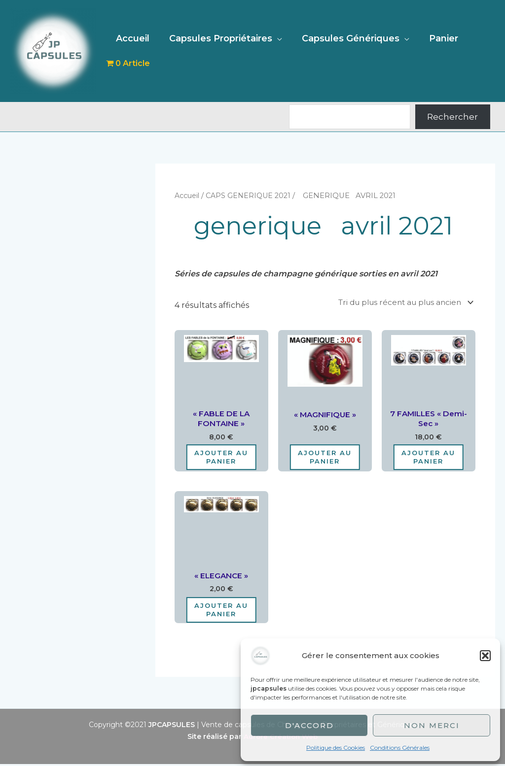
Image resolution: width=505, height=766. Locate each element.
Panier (436, 38)
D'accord (309, 725)
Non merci (432, 725)
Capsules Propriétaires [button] (217, 38)
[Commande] (399, 302)
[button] (485, 656)
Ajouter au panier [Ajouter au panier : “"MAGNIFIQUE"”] (325, 458)
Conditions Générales (400, 747)
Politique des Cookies (335, 747)
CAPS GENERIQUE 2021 (251, 195)
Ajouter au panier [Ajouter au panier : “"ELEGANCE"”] (221, 611)
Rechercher (452, 117)
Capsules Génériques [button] (346, 38)
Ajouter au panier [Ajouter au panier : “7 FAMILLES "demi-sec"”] (428, 458)
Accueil (131, 38)
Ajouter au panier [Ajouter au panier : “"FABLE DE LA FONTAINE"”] (221, 458)
